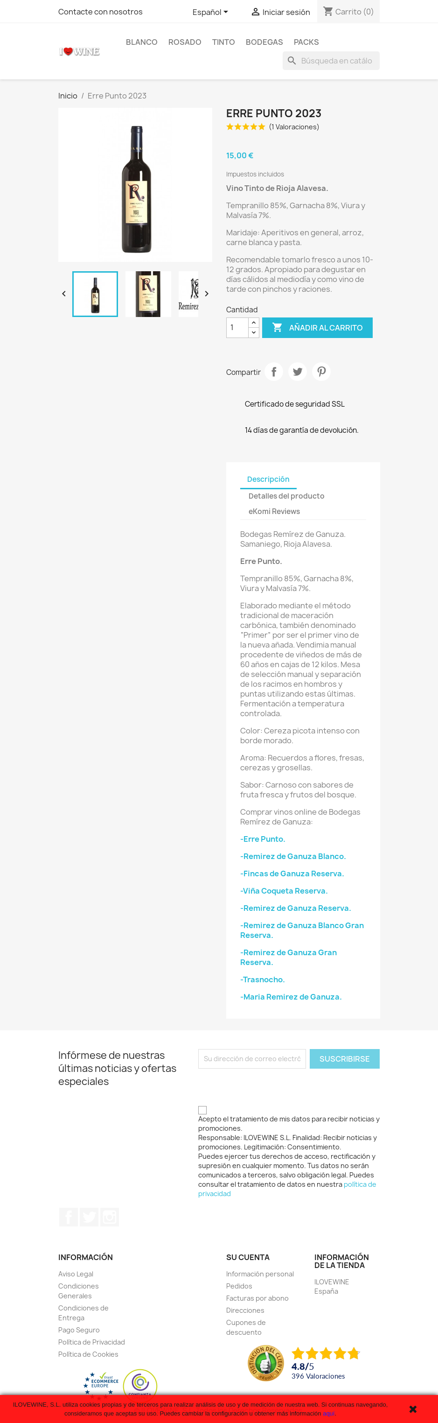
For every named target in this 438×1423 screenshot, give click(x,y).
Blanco (142, 42)
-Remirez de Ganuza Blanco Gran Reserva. (302, 930)
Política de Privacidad (91, 1342)
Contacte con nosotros (100, 12)
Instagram (109, 1217)
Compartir (273, 371)
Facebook (68, 1217)
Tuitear (297, 371)
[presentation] (269, 1087)
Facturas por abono (257, 1298)
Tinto (223, 42)
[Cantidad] (237, 327)
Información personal (260, 1273)
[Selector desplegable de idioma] (212, 12)
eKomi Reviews (274, 511)
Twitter (89, 1217)
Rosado (185, 42)
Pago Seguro (79, 1329)
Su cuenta (248, 1257)
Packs (306, 42)
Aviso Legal (75, 1273)
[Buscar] (331, 60)
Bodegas (264, 42)
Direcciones (245, 1310)
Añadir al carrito (317, 328)
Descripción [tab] (268, 479)
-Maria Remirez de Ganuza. (291, 997)
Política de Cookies (88, 1354)
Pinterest (321, 371)
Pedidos (239, 1286)
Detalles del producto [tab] (287, 496)
